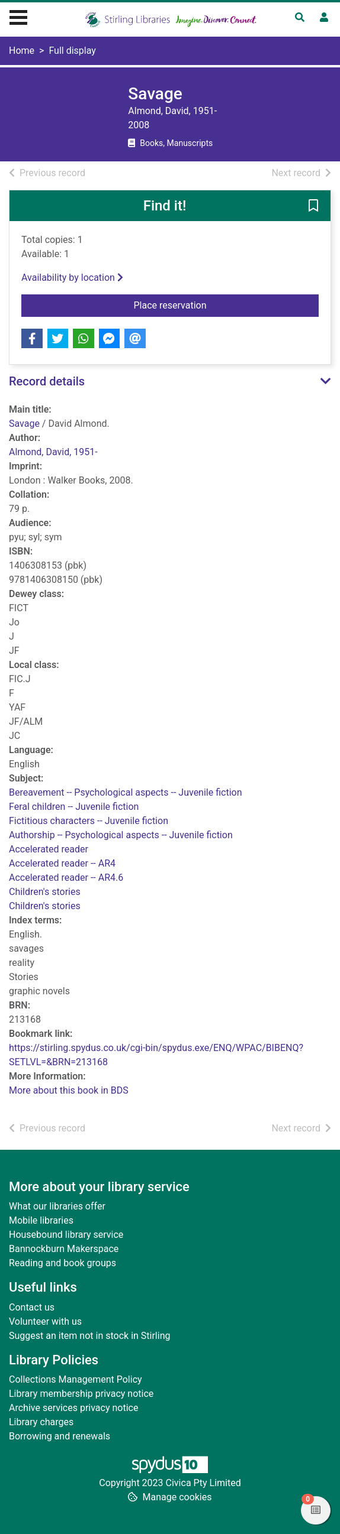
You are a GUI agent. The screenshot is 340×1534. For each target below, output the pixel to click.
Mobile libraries (41, 1220)
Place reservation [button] (192, 304)
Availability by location (72, 277)
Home (21, 50)
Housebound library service (66, 1234)
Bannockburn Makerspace (63, 1248)
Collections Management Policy (75, 1379)
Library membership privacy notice (81, 1393)
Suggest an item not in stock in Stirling (89, 1335)
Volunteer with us (45, 1321)
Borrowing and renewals (59, 1436)
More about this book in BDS (69, 1090)
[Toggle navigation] (18, 16)
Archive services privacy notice (73, 1407)
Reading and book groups (62, 1263)
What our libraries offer (57, 1206)
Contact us (31, 1307)
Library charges (41, 1422)
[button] (313, 206)
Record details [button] (47, 381)
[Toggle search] (300, 17)
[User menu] (324, 17)
